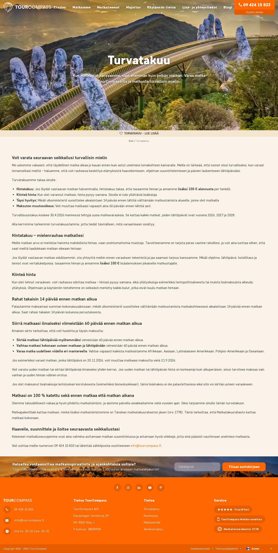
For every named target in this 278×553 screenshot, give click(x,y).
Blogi (227, 7)
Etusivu (60, 7)
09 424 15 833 (256, 4)
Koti (131, 140)
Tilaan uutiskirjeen (244, 467)
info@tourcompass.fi (146, 446)
